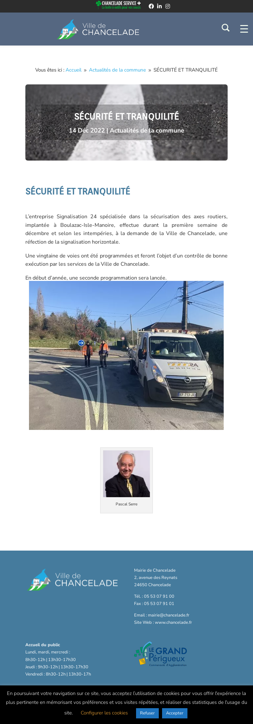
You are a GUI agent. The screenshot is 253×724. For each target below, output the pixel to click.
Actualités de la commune (147, 130)
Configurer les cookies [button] (104, 712)
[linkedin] (159, 6)
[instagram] (167, 6)
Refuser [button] (147, 713)
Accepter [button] (174, 713)
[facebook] (151, 6)
